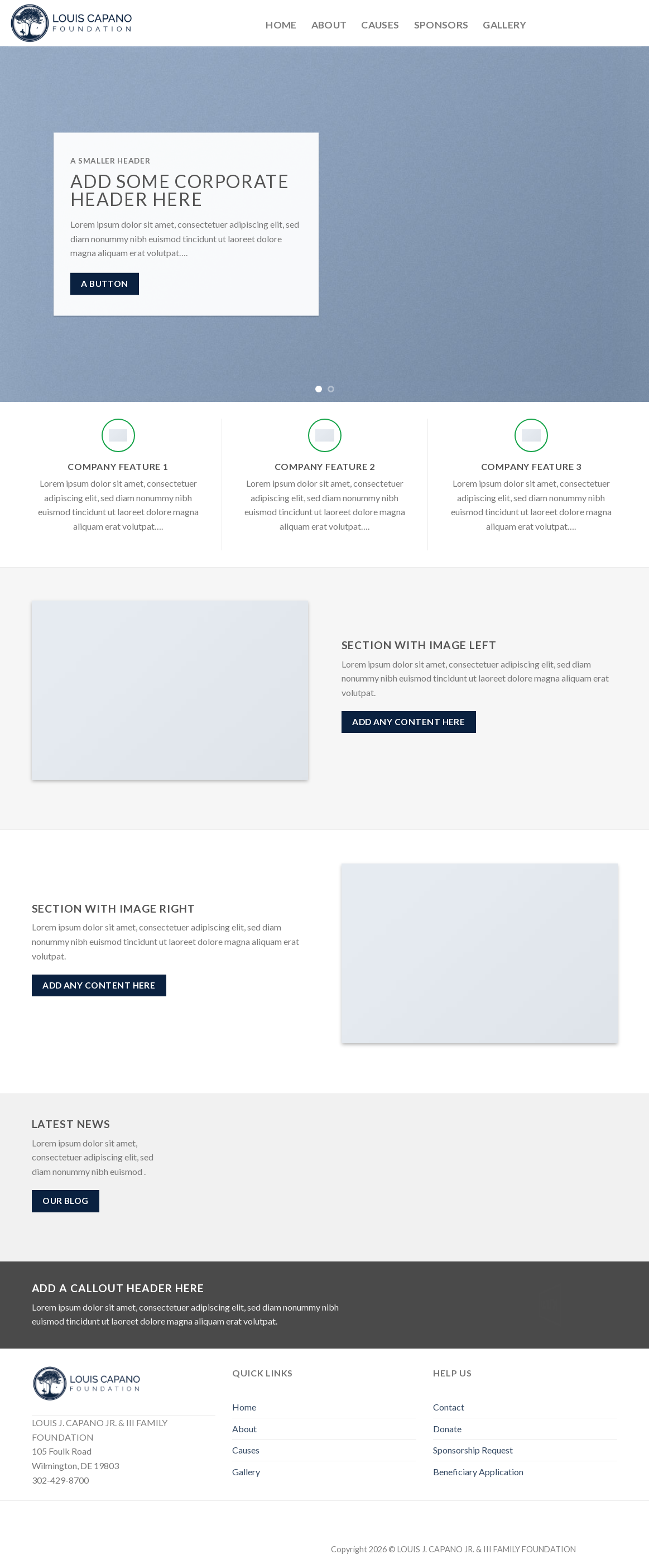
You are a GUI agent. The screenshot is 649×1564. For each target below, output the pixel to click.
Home (281, 25)
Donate (447, 1428)
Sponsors (441, 25)
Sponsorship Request (473, 1450)
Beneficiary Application (478, 1471)
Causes (380, 25)
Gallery (504, 25)
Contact (448, 1407)
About (329, 25)
